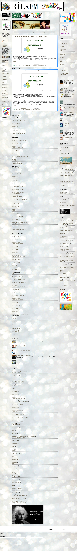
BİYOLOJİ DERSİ (37, 65)
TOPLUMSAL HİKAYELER (16, 488)
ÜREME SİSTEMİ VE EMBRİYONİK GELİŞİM (19, 199)
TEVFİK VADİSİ (14, 486)
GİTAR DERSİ (62, 55)
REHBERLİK (4, 90)
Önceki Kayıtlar (54, 113)
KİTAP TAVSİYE (14, 265)
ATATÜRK (13, 384)
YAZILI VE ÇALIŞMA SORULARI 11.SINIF (19, 195)
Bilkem (4, 40)
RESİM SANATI (14, 469)
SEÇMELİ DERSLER (15, 476)
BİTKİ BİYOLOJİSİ (15, 207)
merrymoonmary (50, 529)
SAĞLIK (13, 472)
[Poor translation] (3, 536)
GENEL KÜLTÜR (15, 440)
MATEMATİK (14, 266)
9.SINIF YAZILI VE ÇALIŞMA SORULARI (18, 120)
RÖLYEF (61, 67)
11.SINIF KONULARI (15, 167)
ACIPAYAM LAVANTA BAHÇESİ (17, 382)
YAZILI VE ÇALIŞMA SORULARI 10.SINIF (19, 162)
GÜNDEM (13, 446)
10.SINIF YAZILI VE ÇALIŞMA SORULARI (19, 140)
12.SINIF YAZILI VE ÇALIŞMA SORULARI (19, 282)
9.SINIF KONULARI (21, 65)
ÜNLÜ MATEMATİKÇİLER (20, 345)
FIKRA (13, 434)
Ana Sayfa (31, 113)
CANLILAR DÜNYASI (43, 65)
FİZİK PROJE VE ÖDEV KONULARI (18, 192)
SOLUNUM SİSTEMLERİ (16, 193)
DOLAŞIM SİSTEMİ (15, 321)
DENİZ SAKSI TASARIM (16, 424)
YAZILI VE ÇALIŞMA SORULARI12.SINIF (19, 229)
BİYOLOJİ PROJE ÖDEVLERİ (17, 124)
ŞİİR (2, 104)
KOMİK (13, 456)
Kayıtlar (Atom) (17, 115)
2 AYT (13, 283)
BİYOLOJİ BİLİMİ (15, 296)
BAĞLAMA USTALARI (15, 387)
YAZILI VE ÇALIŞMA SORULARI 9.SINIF (18, 133)
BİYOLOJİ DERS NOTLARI (29, 65)
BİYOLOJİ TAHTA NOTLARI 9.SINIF (18, 129)
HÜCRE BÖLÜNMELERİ (16, 157)
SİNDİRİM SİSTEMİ (15, 479)
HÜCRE (13, 450)
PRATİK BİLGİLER (15, 466)
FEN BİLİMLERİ (14, 433)
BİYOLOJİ (13, 210)
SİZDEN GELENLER (5, 96)
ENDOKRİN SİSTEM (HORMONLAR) (18, 189)
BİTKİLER (13, 209)
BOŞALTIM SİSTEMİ (15, 206)
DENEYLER (14, 258)
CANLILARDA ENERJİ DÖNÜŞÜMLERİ (18, 256)
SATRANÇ (13, 475)
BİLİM (13, 388)
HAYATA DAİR (14, 447)
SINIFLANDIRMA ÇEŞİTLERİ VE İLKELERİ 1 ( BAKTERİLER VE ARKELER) (34, 71)
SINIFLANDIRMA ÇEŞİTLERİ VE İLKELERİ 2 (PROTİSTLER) (30, 36)
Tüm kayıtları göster (45, 32)
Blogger (63, 529)
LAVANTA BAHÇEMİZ (15, 459)
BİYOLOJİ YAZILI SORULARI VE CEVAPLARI (19, 132)
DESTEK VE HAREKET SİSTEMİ (17, 186)
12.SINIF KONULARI (15, 203)
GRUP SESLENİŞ (15, 443)
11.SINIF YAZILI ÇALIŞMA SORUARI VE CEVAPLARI (25, 360)
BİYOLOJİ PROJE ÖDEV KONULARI (18, 147)
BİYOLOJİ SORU (15, 126)
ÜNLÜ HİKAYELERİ (15, 492)
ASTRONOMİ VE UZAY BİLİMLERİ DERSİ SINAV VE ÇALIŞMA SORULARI (68, 124)
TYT (12, 226)
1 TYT (17, 65)
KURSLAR (3, 83)
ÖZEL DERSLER (15, 465)
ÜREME (13, 334)
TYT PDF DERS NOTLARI (16, 269)
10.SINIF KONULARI (15, 236)
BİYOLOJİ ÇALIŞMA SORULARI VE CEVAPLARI (20, 156)
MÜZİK (13, 463)
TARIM (13, 485)
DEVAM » (14, 61)
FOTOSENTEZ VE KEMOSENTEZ (17, 190)
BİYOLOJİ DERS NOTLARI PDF (17, 144)
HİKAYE (13, 449)
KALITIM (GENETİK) (15, 159)
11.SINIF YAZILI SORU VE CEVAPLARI (18, 169)
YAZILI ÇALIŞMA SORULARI (17, 163)
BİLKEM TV (61, 47)
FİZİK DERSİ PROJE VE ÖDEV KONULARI (23, 355)
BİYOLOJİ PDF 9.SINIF (16, 123)
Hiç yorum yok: (29, 108)
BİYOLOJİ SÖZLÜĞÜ (15, 127)
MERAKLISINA (14, 462)
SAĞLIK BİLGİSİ (14, 160)
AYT (12, 170)
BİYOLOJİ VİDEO (15, 130)
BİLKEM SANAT (14, 391)
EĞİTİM (13, 324)
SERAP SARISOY (15, 478)
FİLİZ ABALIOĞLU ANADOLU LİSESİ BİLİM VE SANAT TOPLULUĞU (23, 436)
